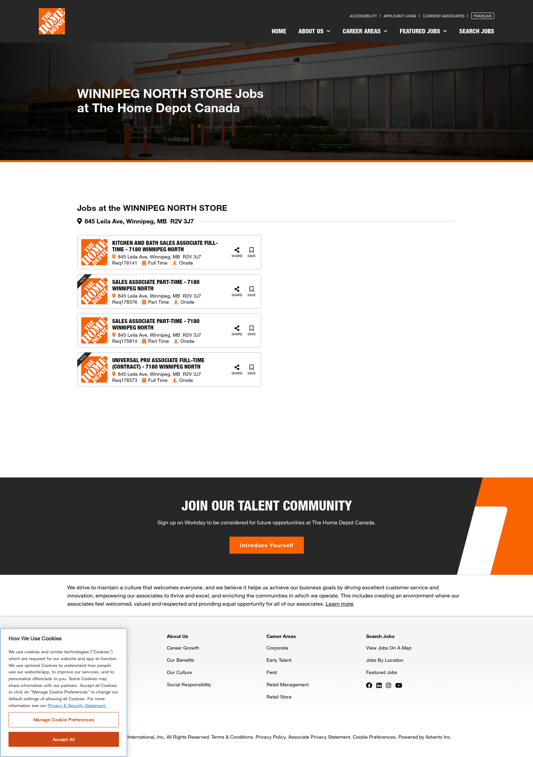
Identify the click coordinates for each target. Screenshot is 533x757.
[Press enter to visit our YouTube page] (398, 685)
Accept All (64, 739)
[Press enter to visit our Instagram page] (388, 685)
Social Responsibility (189, 684)
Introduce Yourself (266, 545)
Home (279, 31)
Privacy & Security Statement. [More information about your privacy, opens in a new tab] (77, 705)
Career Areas (365, 31)
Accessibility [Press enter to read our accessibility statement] (363, 16)
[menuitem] (278, 31)
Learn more (340, 603)
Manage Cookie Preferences (63, 719)
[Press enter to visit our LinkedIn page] (379, 685)
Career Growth (183, 648)
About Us (314, 31)
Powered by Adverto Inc (424, 737)
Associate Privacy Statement (319, 737)
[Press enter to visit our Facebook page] (369, 685)
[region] (63, 692)
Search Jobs (476, 31)
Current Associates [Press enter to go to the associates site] (443, 16)
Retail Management (287, 684)
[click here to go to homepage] (52, 21)
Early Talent (278, 660)
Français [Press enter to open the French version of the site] (483, 16)
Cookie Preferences (374, 737)
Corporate (277, 648)
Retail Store (279, 697)
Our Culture (179, 672)
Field (271, 672)
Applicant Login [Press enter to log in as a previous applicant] (400, 16)
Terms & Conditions (232, 737)
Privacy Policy (271, 737)
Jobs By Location (384, 660)
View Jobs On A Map (388, 648)
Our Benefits (180, 660)
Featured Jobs (423, 31)
